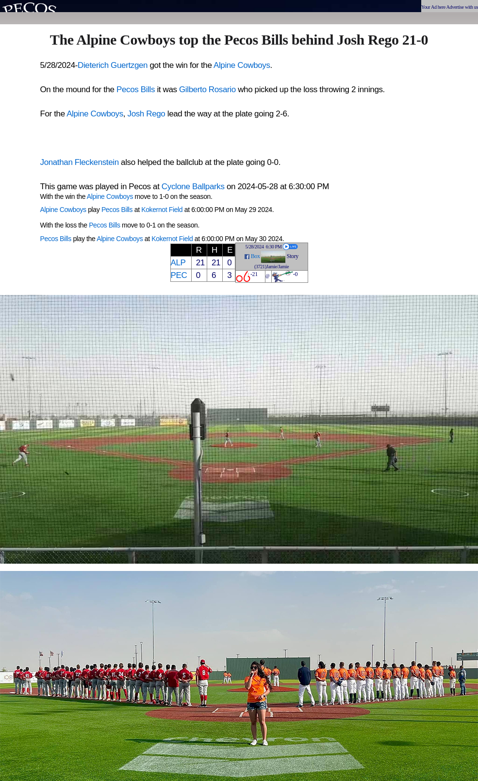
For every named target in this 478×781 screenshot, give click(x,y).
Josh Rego (146, 113)
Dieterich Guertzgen (113, 65)
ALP (178, 262)
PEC (179, 275)
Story (292, 256)
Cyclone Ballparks (193, 186)
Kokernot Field (161, 209)
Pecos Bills (135, 89)
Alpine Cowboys (242, 65)
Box (255, 256)
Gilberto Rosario (207, 89)
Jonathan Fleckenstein (79, 162)
